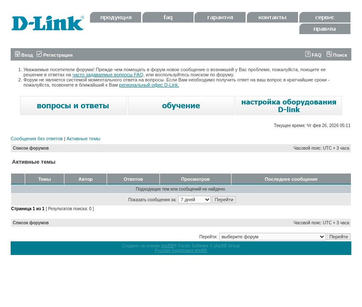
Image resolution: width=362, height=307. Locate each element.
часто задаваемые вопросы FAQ (107, 74)
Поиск (337, 55)
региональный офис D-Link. (149, 84)
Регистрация (54, 55)
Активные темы (83, 138)
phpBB (167, 245)
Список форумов (31, 148)
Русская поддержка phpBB (181, 250)
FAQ (313, 55)
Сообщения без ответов (37, 138)
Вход (24, 55)
